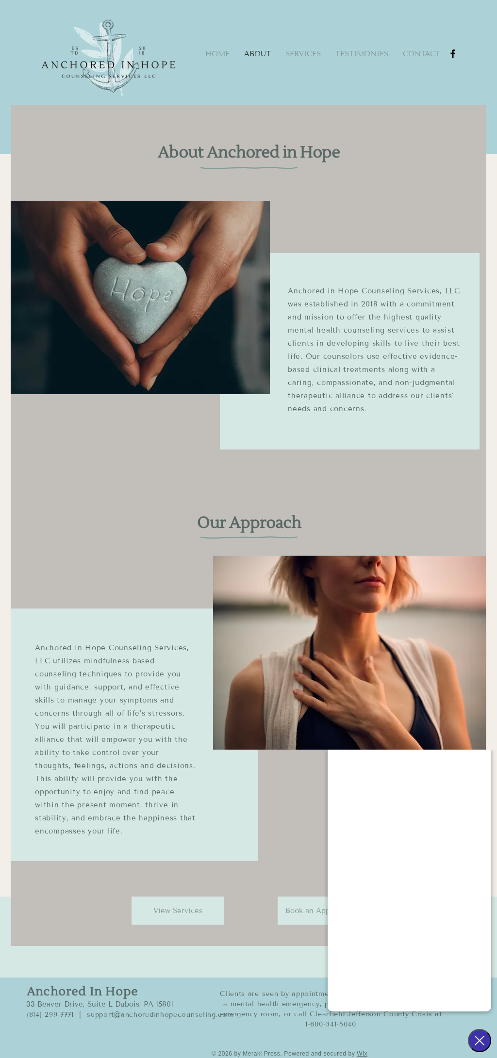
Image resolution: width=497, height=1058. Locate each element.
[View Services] (178, 911)
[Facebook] (453, 54)
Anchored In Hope (82, 991)
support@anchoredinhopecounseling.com (160, 1014)
